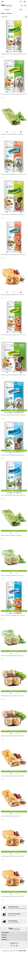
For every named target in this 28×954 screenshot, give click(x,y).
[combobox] (14, 17)
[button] (25, 1)
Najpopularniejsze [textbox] (5, 16)
